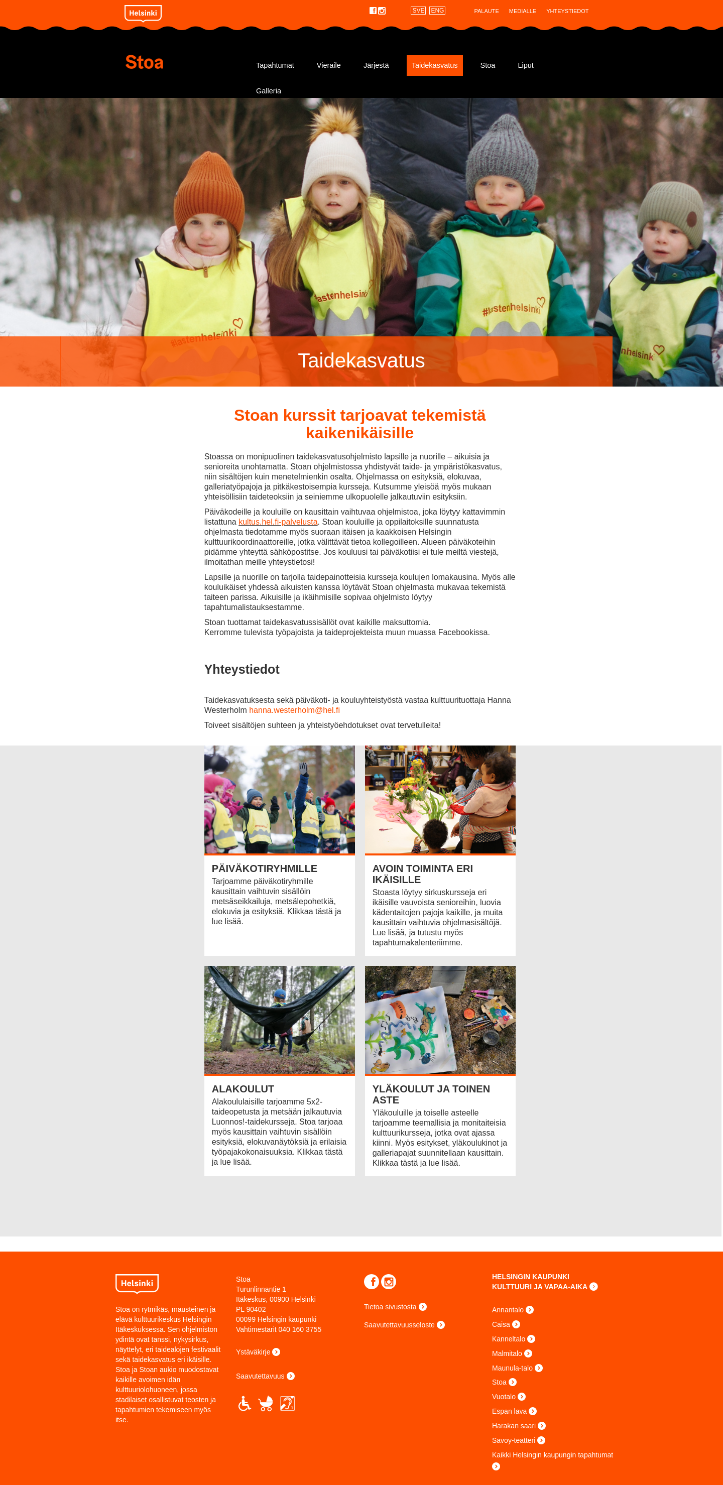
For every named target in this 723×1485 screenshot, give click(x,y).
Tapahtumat (275, 65)
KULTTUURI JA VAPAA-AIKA (539, 1287)
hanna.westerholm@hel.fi (294, 710)
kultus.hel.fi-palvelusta (277, 522)
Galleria (268, 91)
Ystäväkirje (253, 1352)
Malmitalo (507, 1353)
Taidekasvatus (435, 65)
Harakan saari (514, 1426)
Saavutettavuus (260, 1376)
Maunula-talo (512, 1368)
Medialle (522, 11)
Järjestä (376, 65)
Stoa (185, 62)
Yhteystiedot (567, 11)
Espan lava (509, 1411)
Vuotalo (504, 1397)
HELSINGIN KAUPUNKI (530, 1277)
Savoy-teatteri (513, 1440)
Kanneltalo (508, 1339)
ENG (437, 10)
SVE (418, 10)
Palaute (486, 11)
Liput (525, 65)
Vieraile (329, 65)
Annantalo (508, 1310)
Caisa (501, 1324)
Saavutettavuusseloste (399, 1325)
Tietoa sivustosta (390, 1307)
